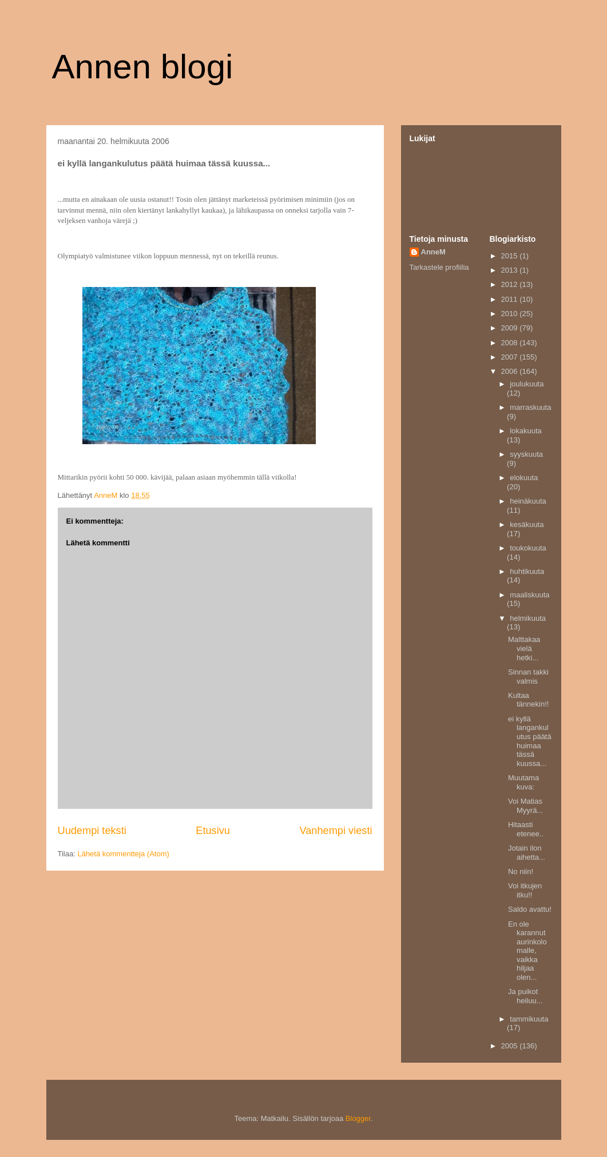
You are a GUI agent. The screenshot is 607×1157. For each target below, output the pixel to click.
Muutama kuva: (523, 782)
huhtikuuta (527, 571)
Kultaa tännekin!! (528, 700)
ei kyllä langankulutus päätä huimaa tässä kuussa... (530, 741)
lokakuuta (526, 430)
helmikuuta (528, 618)
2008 (510, 342)
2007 (510, 357)
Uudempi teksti (92, 830)
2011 (510, 299)
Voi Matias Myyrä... (525, 806)
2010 (510, 313)
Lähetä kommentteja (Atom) (123, 853)
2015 (510, 256)
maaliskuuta (529, 595)
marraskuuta (530, 407)
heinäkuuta (528, 501)
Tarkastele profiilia (439, 267)
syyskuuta (526, 454)
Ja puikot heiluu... (525, 996)
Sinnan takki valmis (528, 676)
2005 (510, 1046)
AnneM (433, 252)
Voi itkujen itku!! (525, 890)
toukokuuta (528, 548)
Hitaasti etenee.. (525, 829)
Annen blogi (142, 66)
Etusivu (213, 830)
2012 (510, 284)
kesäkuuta (526, 524)
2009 (510, 328)
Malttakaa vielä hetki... (524, 648)
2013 (510, 270)
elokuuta (524, 477)
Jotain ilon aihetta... (526, 852)
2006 (510, 371)
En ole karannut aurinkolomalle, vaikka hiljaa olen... (527, 951)
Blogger (358, 1118)
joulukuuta (526, 384)
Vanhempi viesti (335, 830)
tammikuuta (529, 1019)
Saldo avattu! (530, 909)
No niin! (520, 871)
